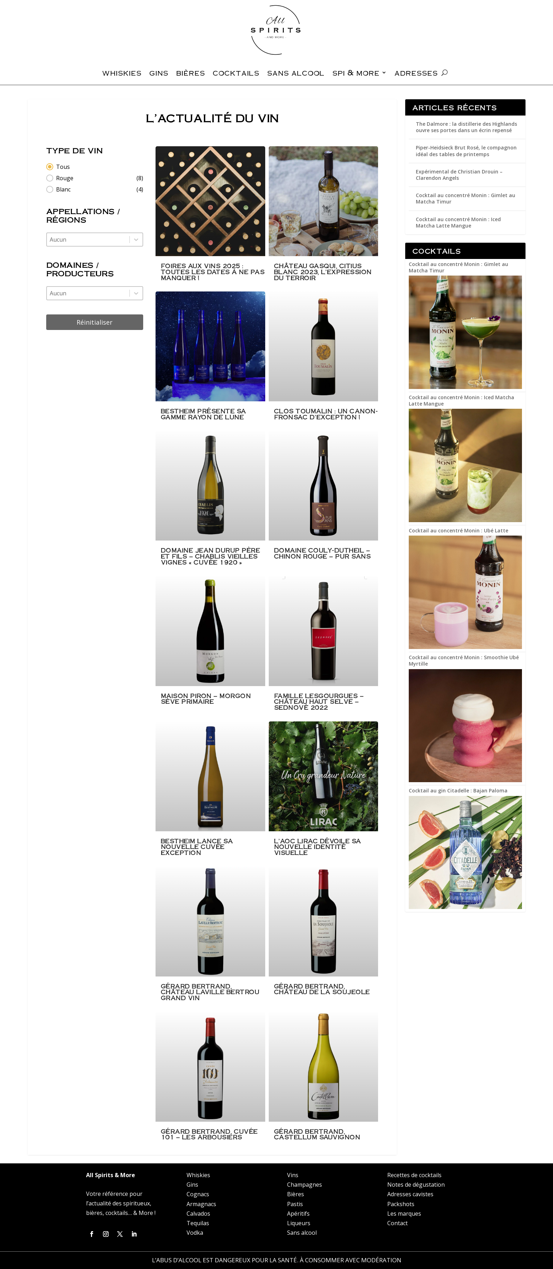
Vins (292, 1175)
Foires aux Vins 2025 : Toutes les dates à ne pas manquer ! (213, 271)
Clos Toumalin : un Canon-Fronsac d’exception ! (326, 414)
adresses (416, 73)
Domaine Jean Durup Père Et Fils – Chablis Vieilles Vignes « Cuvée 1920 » (210, 556)
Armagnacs (201, 1204)
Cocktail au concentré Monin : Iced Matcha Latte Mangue (458, 222)
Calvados (198, 1213)
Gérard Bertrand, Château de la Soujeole (322, 989)
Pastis (295, 1204)
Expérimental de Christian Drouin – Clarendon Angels (459, 174)
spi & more (355, 73)
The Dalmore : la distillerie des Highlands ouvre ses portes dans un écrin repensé (466, 127)
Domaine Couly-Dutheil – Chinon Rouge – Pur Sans (322, 553)
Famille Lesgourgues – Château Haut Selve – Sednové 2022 (319, 701)
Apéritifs (298, 1213)
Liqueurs (298, 1223)
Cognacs (198, 1194)
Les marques (404, 1213)
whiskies (121, 73)
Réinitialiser (95, 322)
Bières (295, 1194)
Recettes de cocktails (414, 1175)
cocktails (236, 73)
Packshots (400, 1204)
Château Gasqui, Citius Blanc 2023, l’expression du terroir (323, 271)
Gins (192, 1184)
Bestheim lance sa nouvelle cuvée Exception (197, 846)
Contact (397, 1223)
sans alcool (295, 73)
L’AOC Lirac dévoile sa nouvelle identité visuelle (317, 846)
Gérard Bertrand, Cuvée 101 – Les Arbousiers (209, 1134)
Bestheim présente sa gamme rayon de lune (203, 414)
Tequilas (198, 1223)
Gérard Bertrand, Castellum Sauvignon (317, 1134)
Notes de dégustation (416, 1184)
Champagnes (304, 1184)
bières (190, 73)
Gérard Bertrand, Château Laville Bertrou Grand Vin (210, 992)
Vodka (195, 1232)
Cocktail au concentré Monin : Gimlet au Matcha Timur (465, 198)
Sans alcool (302, 1232)
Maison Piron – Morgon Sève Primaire (206, 699)
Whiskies (198, 1175)
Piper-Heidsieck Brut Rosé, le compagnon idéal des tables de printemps (466, 150)
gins (158, 73)
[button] (94, 166)
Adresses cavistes (410, 1194)
